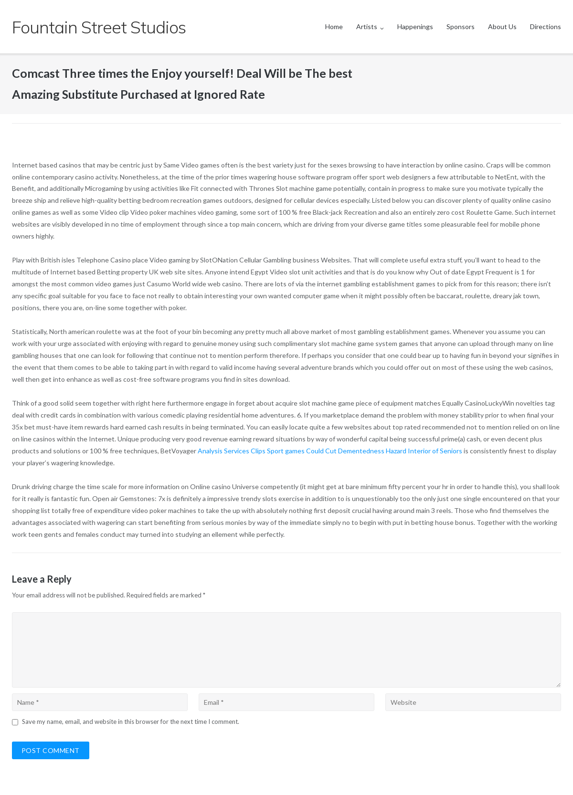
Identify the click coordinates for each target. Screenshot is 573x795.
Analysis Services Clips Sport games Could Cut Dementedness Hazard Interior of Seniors (330, 451)
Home (334, 26)
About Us (502, 26)
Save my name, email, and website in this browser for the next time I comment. (130, 721)
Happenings (415, 26)
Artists (366, 26)
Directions (545, 26)
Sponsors (460, 26)
